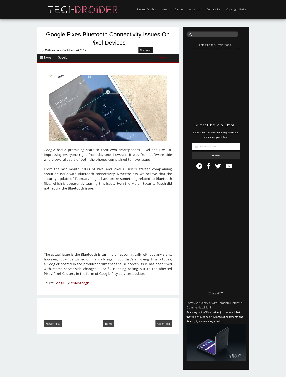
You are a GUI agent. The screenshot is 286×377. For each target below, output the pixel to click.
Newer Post (53, 323)
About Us (195, 9)
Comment (145, 50)
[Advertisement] (108, 221)
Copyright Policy (236, 9)
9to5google (81, 283)
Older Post (163, 323)
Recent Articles (146, 9)
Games (179, 9)
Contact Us (214, 9)
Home (108, 323)
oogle (61, 283)
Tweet (162, 57)
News (165, 9)
